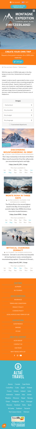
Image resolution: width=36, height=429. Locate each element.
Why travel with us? (18, 351)
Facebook (14, 355)
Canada (17, 384)
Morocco (16, 398)
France (9, 391)
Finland (29, 387)
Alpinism (18, 286)
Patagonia (15, 401)
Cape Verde (26, 384)
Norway (30, 398)
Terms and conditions (18, 303)
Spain (29, 405)
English (23, 2)
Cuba (17, 387)
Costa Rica (9, 387)
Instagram (18, 355)
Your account (16, 2)
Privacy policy (18, 307)
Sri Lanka (11, 408)
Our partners (18, 320)
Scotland (17, 405)
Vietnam (26, 412)
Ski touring (18, 290)
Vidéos (21, 355)
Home (15, 67)
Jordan (29, 394)
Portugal (29, 401)
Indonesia (9, 394)
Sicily (24, 405)
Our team (18, 348)
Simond (18, 327)
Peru (22, 401)
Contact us (18, 344)
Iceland (23, 391)
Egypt (23, 387)
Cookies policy (18, 311)
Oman (8, 401)
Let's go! (19, 61)
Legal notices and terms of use (18, 314)
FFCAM (18, 331)
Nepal (23, 398)
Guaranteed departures (19, 124)
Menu (34, 11)
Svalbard (19, 408)
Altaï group (18, 340)
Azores (10, 384)
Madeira (8, 398)
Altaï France (18, 324)
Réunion (9, 405)
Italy (23, 394)
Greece (16, 391)
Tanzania (27, 408)
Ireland (17, 394)
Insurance (18, 299)
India (29, 391)
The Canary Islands (15, 412)
